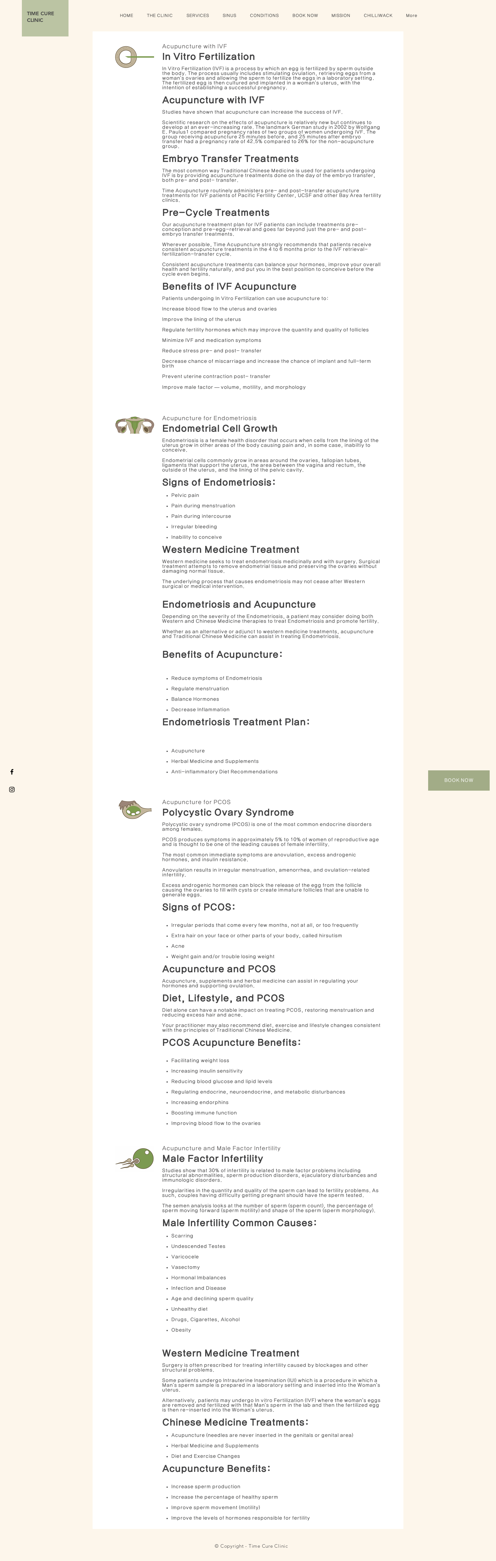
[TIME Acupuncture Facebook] (12, 771)
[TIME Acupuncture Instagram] (12, 789)
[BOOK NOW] (459, 780)
